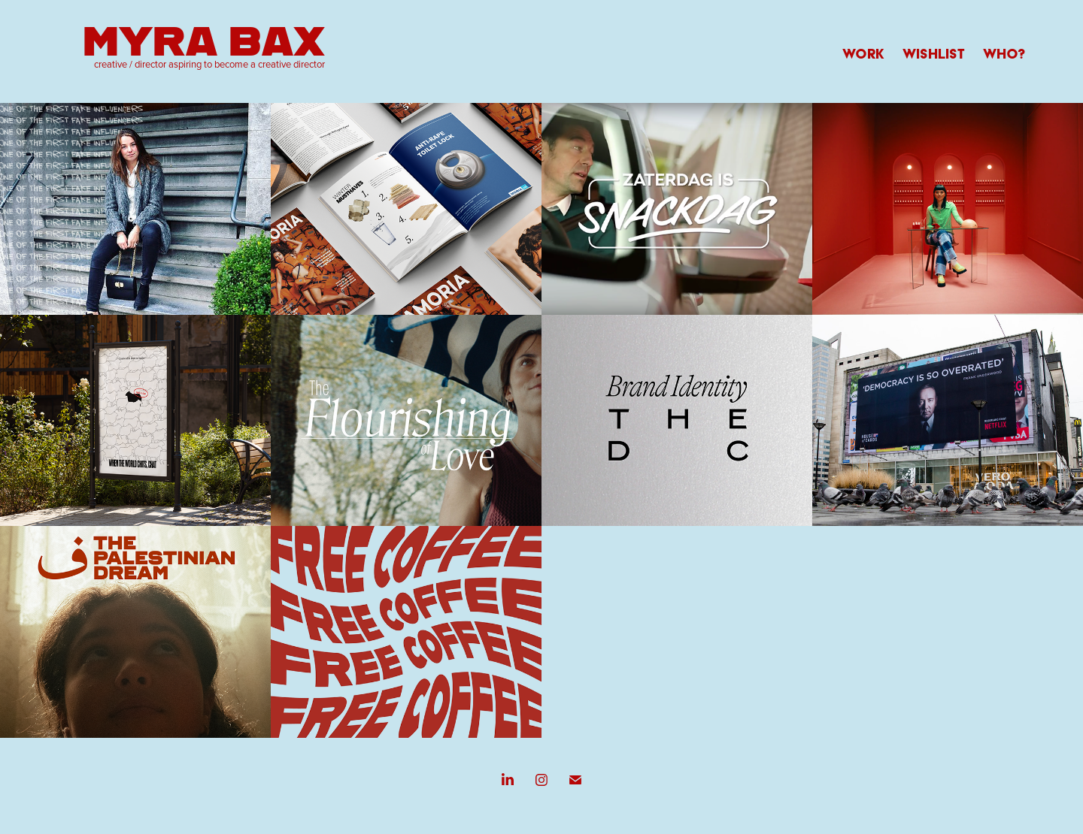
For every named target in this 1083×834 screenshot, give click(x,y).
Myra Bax (204, 39)
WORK (863, 54)
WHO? (1004, 54)
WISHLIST (933, 54)
